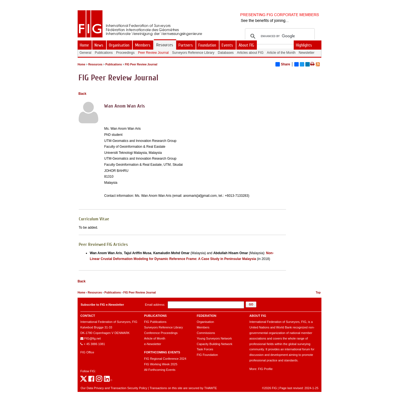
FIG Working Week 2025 (160, 364)
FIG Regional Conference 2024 (165, 358)
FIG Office (87, 352)
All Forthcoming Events (159, 369)
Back (82, 94)
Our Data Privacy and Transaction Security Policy (114, 388)
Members (203, 327)
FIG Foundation (207, 354)
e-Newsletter (152, 344)
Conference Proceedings (161, 333)
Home (81, 64)
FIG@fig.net (92, 338)
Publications (113, 64)
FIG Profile (265, 369)
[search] (279, 36)
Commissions (206, 333)
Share (282, 64)
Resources (95, 64)
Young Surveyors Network (214, 338)
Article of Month (154, 338)
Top (318, 292)
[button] (251, 304)
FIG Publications (155, 321)
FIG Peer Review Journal (141, 64)
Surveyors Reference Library (163, 327)
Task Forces (205, 349)
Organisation (205, 321)
